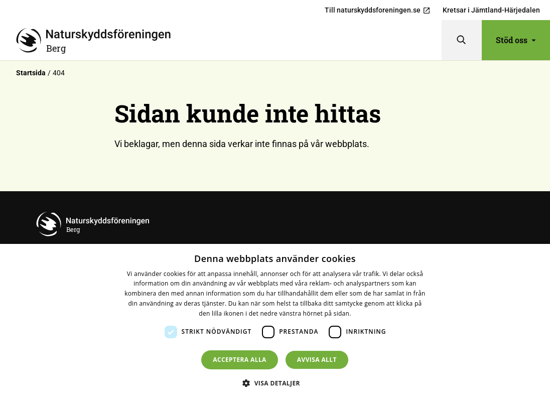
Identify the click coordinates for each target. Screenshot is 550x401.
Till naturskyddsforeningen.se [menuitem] (378, 10)
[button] (275, 383)
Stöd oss (516, 40)
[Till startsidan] (229, 40)
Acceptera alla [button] (239, 359)
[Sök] (462, 40)
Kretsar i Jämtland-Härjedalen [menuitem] (491, 10)
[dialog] (275, 322)
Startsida (31, 73)
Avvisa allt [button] (317, 359)
